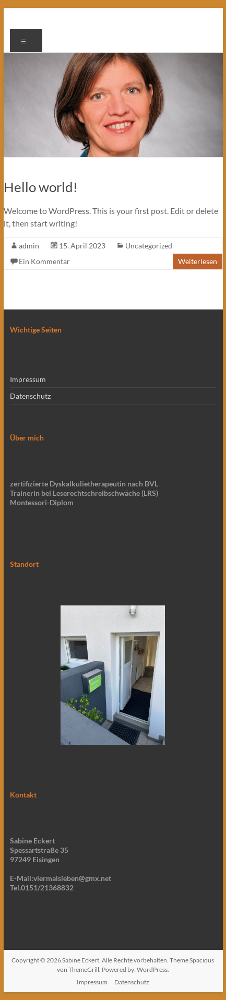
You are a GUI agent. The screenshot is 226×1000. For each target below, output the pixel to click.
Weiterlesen (197, 261)
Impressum (28, 379)
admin (29, 245)
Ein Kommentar (44, 261)
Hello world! (41, 186)
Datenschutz (30, 395)
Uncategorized (148, 245)
